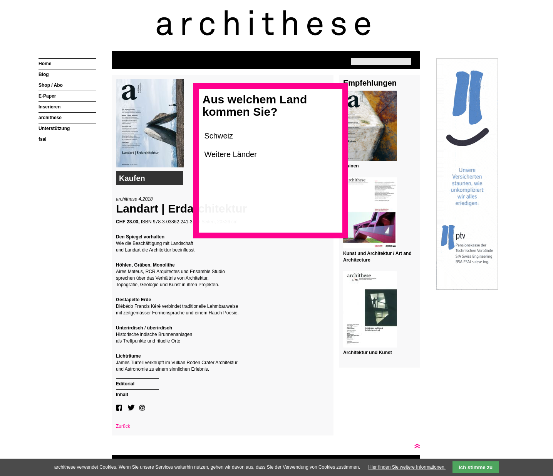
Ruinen (351, 166)
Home (45, 63)
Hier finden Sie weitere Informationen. (407, 467)
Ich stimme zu (476, 467)
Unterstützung (54, 128)
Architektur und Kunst (367, 352)
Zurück (123, 426)
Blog (44, 74)
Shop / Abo (51, 85)
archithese (50, 117)
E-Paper (47, 96)
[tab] (137, 382)
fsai (43, 139)
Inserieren (49, 107)
